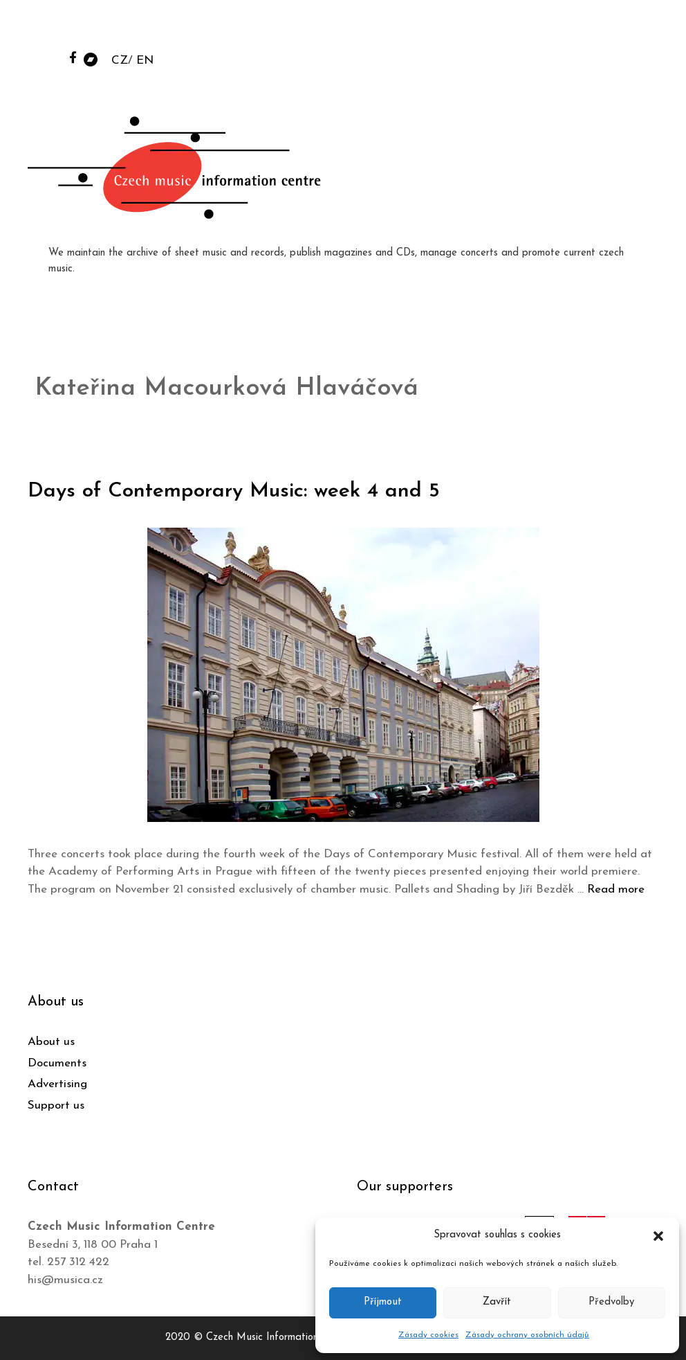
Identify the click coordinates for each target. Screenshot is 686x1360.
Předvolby (611, 1302)
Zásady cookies (428, 1335)
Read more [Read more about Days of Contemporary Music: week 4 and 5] (616, 889)
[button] (658, 1235)
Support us (56, 1105)
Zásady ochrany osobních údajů (527, 1335)
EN (145, 60)
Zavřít (497, 1302)
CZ (119, 60)
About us (51, 1042)
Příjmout (383, 1302)
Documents (57, 1063)
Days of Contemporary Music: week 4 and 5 (234, 491)
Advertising (57, 1084)
